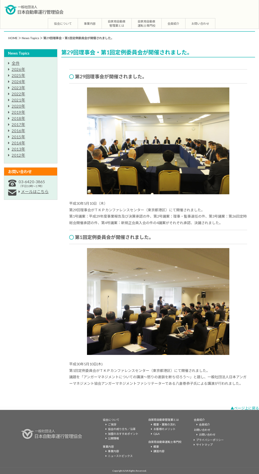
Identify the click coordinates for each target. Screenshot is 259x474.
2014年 (18, 142)
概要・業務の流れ (164, 424)
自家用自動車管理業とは (117, 23)
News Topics (30, 38)
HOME (13, 38)
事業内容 (90, 23)
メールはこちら (35, 191)
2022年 (18, 93)
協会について (63, 23)
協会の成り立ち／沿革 (122, 429)
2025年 (18, 75)
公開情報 (113, 438)
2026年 (18, 69)
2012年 (18, 155)
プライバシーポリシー (210, 440)
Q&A (156, 433)
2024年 (18, 81)
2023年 (18, 87)
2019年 (18, 112)
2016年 (18, 130)
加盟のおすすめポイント (123, 433)
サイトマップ (204, 444)
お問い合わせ (200, 23)
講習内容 (158, 451)
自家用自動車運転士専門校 (146, 23)
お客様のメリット (164, 429)
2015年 (18, 136)
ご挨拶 (112, 424)
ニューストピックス (120, 456)
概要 (156, 446)
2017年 (18, 124)
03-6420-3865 (32, 183)
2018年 (18, 118)
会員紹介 (173, 23)
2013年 (18, 149)
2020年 (18, 106)
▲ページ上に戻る (245, 408)
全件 (16, 63)
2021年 (18, 100)
